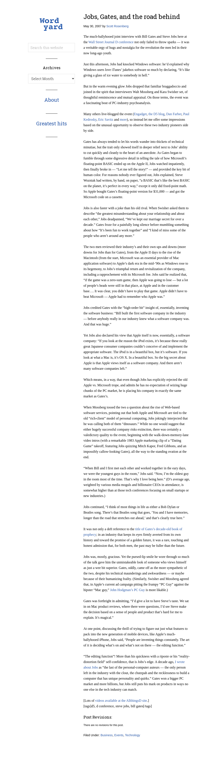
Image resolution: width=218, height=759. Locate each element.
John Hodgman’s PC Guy (127, 590)
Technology (132, 735)
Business (106, 735)
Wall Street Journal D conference (110, 42)
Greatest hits (51, 123)
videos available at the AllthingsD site (121, 700)
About (51, 99)
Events (118, 735)
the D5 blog (156, 114)
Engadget (140, 114)
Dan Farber (174, 114)
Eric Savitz (105, 119)
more (123, 119)
